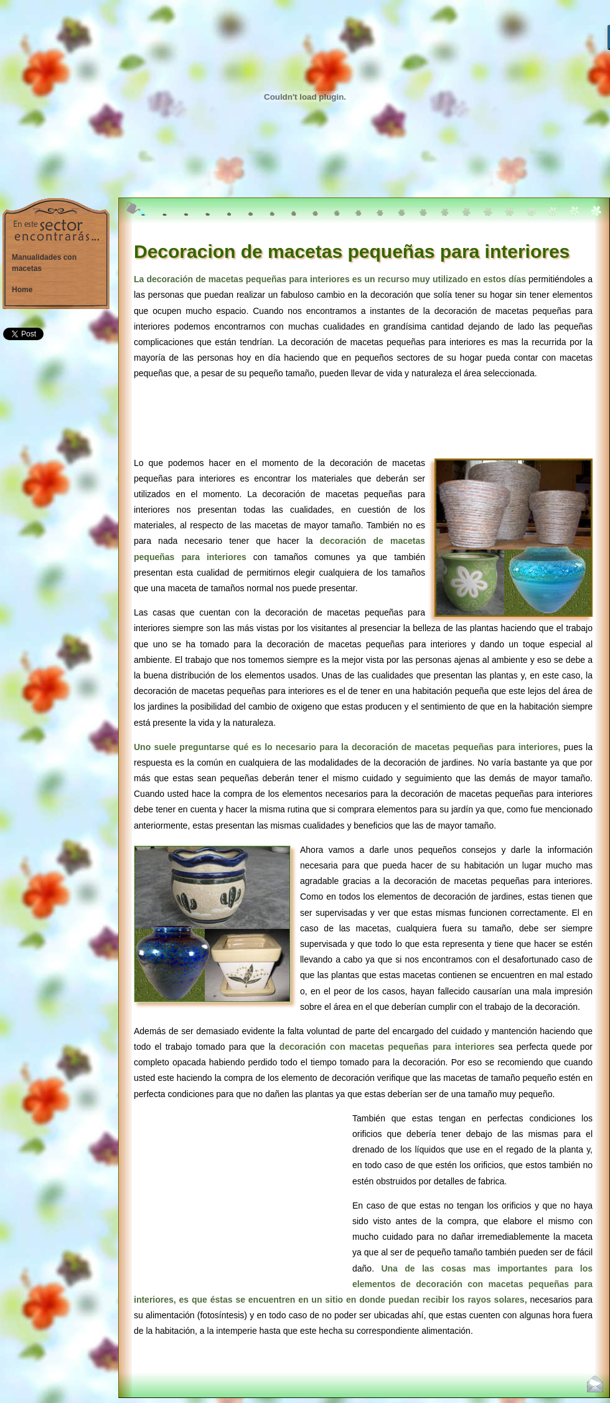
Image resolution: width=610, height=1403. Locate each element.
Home (22, 289)
